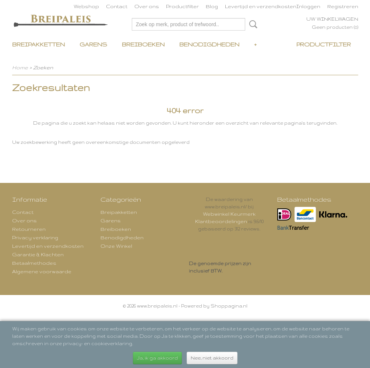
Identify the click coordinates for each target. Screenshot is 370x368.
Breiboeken (143, 44)
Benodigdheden (209, 44)
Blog (212, 6)
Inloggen (308, 6)
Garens (93, 44)
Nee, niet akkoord (212, 357)
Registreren (342, 6)
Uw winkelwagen (332, 18)
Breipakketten (38, 44)
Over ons (146, 6)
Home (20, 67)
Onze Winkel (116, 246)
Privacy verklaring (35, 237)
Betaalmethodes (34, 262)
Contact (116, 6)
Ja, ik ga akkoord (157, 357)
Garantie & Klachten (38, 254)
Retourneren (29, 229)
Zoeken (251, 24)
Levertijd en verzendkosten (260, 6)
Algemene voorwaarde (41, 271)
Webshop (86, 6)
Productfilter (182, 6)
